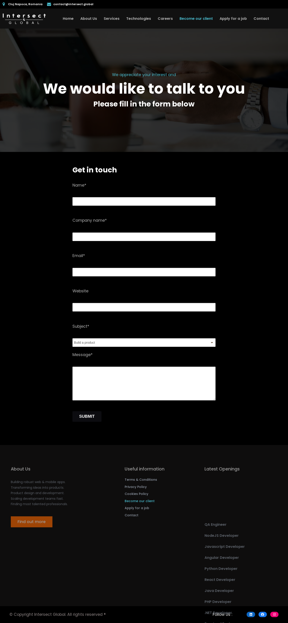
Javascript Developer (225, 584)
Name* (79, 185)
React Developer (220, 617)
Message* (82, 354)
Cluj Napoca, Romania (25, 4)
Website (80, 291)
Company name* (89, 220)
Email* (78, 255)
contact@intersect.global (73, 4)
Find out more (32, 525)
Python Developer (221, 606)
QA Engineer (216, 561)
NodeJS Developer (222, 573)
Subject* (80, 326)
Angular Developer (222, 595)
